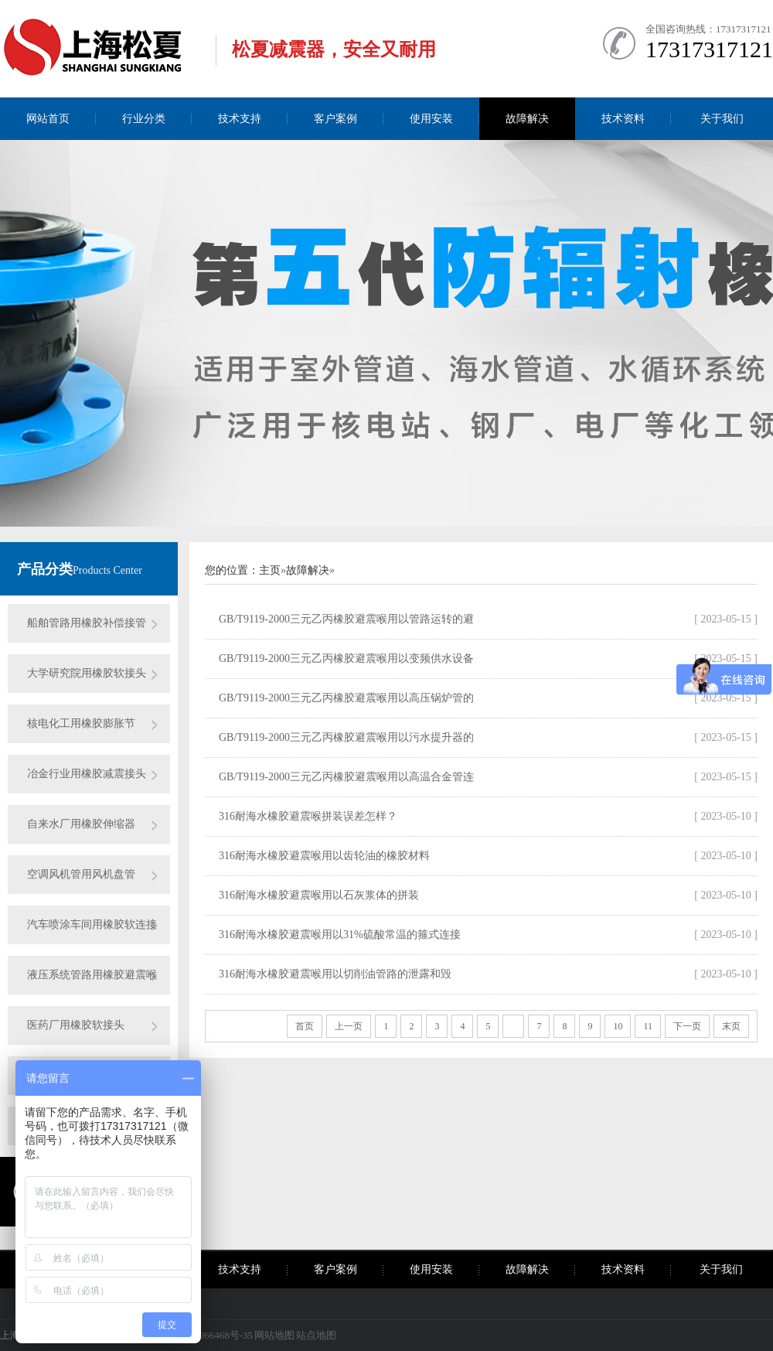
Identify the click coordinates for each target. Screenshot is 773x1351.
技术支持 (239, 119)
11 (647, 1026)
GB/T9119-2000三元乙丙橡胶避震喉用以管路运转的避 (346, 619)
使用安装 (431, 119)
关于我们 (722, 119)
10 (617, 1026)
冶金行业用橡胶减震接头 (86, 774)
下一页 (687, 1026)
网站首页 (48, 119)
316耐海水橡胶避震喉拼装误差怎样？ (308, 816)
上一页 (349, 1026)
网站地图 (274, 1335)
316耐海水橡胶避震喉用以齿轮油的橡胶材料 (324, 855)
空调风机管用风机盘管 (81, 874)
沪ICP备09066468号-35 (204, 1335)
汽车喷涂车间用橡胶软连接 (92, 924)
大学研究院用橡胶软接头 (86, 673)
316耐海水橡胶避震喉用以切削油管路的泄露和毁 (335, 974)
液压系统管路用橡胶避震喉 (92, 975)
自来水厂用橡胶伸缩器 (81, 824)
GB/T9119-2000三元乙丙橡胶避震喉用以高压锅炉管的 (346, 698)
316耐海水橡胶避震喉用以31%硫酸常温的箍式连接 (340, 934)
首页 (304, 1026)
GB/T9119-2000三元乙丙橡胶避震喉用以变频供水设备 (346, 658)
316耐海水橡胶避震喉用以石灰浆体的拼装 (319, 895)
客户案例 (335, 119)
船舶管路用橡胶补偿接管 (86, 623)
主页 (270, 570)
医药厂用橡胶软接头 (75, 1025)
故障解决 (527, 119)
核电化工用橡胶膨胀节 (81, 723)
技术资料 (623, 119)
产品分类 (45, 569)
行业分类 (143, 119)
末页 (731, 1026)
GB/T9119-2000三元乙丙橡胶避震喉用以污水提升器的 (346, 737)
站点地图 (316, 1335)
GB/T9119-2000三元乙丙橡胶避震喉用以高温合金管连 (346, 777)
